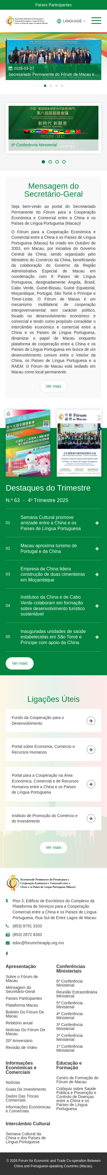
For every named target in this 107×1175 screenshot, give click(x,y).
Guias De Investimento (26, 1089)
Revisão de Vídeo (21, 1047)
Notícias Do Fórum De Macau (25, 1031)
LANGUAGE (71, 21)
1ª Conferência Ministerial (69, 1048)
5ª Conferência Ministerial (69, 1005)
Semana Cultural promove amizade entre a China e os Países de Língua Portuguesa (51, 523)
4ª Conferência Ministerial (69, 1015)
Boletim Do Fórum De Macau (25, 1014)
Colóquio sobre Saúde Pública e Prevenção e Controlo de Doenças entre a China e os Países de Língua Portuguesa (76, 1098)
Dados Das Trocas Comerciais (22, 1098)
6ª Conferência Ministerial (34, 145)
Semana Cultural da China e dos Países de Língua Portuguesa (26, 1138)
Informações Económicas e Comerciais (28, 1109)
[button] (96, 20)
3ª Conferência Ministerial (69, 1026)
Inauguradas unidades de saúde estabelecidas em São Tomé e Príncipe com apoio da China (53, 637)
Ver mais (53, 386)
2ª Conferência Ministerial (69, 1037)
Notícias (13, 1082)
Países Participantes (53, 5)
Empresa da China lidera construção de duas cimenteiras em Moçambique (53, 574)
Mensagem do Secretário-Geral (20, 989)
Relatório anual (19, 1023)
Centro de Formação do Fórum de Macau (77, 1080)
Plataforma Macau (22, 1005)
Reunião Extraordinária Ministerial (76, 994)
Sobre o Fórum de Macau (22, 978)
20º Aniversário (19, 1040)
